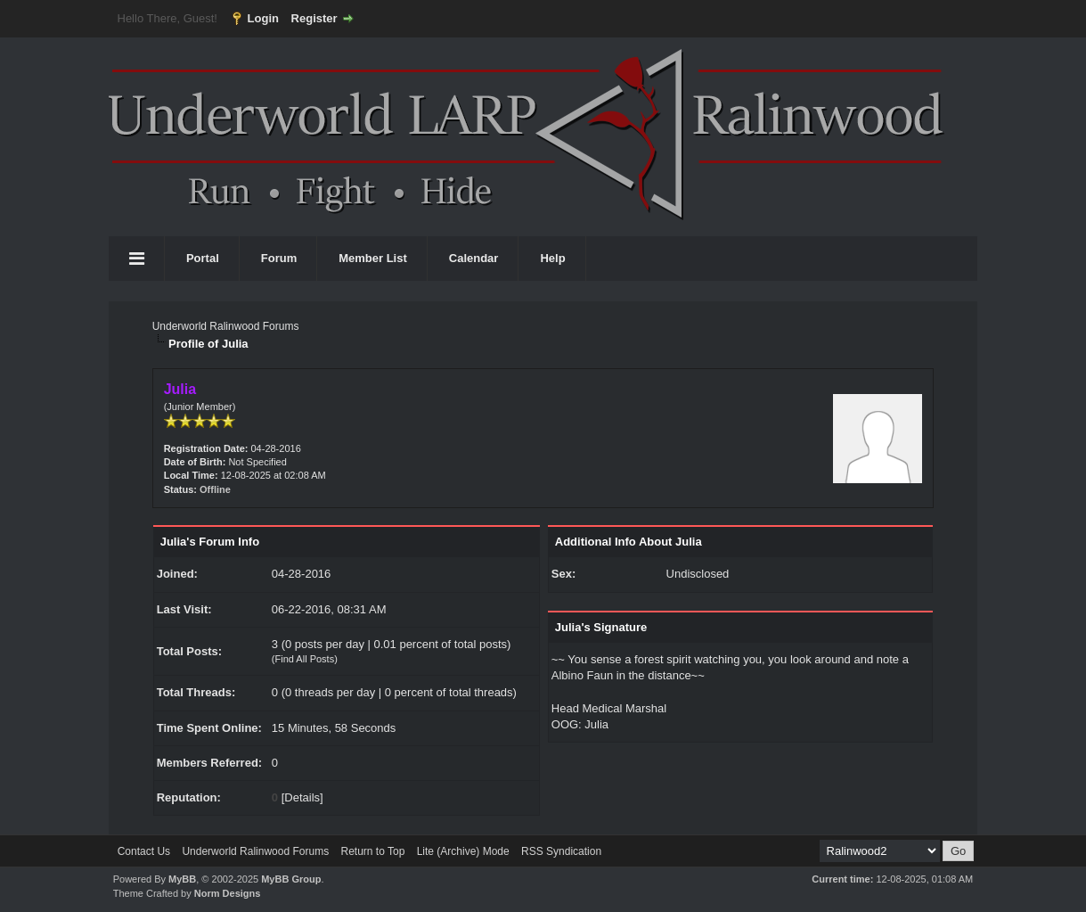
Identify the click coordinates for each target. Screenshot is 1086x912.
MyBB (182, 879)
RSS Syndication (561, 851)
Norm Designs (227, 893)
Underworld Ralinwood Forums (225, 326)
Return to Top (372, 851)
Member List (373, 258)
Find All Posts (305, 658)
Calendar (474, 258)
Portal (202, 258)
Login (263, 18)
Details (302, 797)
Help (552, 258)
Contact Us (144, 851)
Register (314, 18)
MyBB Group (291, 879)
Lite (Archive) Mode (463, 851)
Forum (279, 258)
